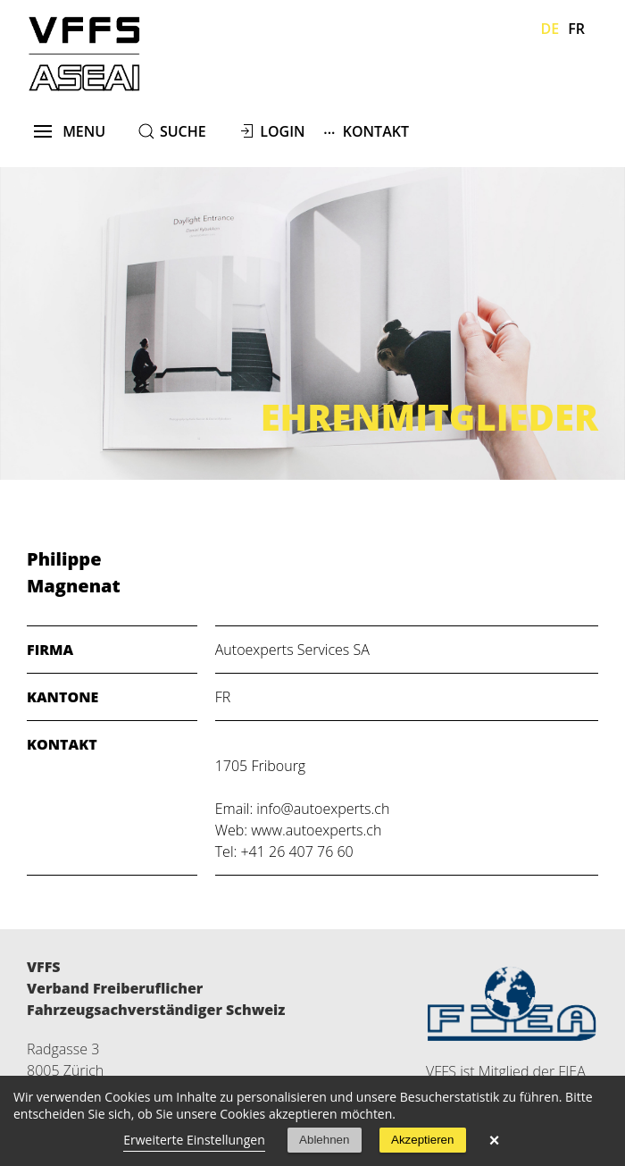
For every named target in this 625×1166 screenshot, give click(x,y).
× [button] (494, 1140)
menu (70, 131)
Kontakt (366, 131)
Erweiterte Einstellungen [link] (194, 1139)
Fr (576, 28)
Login (282, 131)
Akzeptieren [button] (422, 1139)
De (550, 28)
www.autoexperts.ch (316, 830)
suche (183, 131)
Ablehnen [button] (324, 1139)
